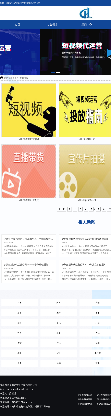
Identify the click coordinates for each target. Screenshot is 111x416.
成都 (59, 363)
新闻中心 (87, 24)
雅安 (59, 312)
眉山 (19, 312)
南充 (59, 323)
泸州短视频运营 (85, 395)
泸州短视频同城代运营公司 (90, 399)
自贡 (19, 363)
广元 (59, 343)
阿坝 (59, 302)
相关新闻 (86, 222)
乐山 (59, 333)
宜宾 (19, 333)
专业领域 (52, 24)
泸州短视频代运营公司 (88, 404)
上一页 (62, 209)
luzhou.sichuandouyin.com (20, 389)
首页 (17, 24)
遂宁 (19, 343)
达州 (19, 323)
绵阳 (19, 353)
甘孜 (19, 302)
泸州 (59, 353)
